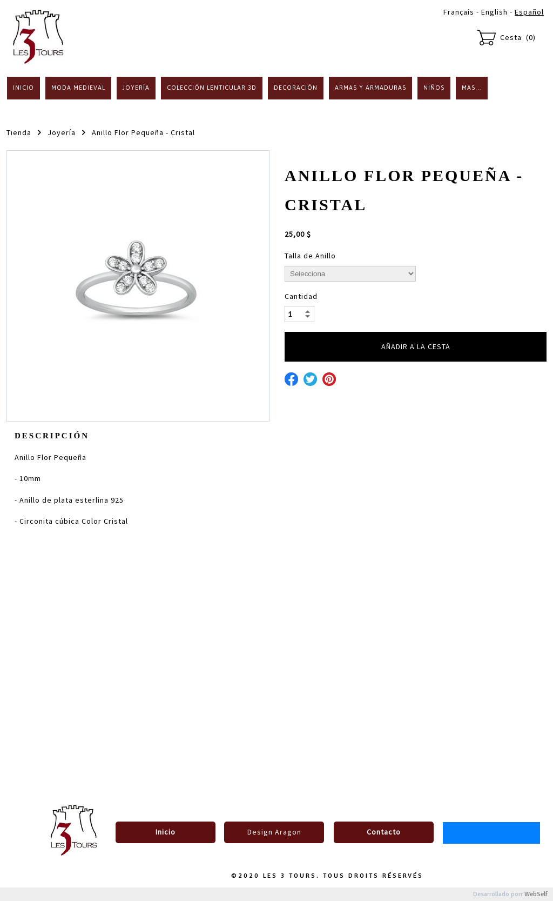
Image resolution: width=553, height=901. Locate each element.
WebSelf (536, 894)
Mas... (472, 87)
